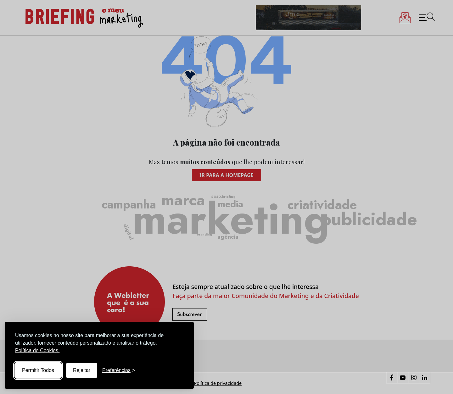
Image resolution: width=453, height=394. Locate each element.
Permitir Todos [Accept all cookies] (38, 370)
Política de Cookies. (37, 350)
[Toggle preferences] (118, 370)
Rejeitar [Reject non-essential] (81, 370)
